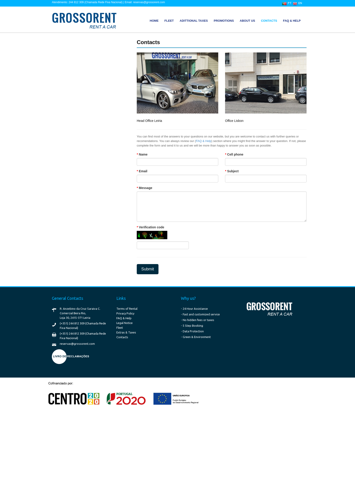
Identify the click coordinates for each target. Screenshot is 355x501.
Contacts (269, 20)
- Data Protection (192, 331)
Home (154, 20)
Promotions (224, 20)
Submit (147, 269)
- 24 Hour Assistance (194, 308)
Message (145, 188)
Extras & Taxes (126, 332)
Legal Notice (124, 322)
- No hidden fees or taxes (197, 319)
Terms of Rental (126, 308)
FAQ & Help (292, 20)
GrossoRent (82, 20)
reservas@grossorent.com (77, 343)
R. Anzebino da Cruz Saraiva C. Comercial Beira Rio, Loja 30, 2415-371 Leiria (80, 313)
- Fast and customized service (200, 314)
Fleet (169, 20)
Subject (233, 171)
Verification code (151, 227)
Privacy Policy (125, 313)
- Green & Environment (196, 336)
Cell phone (235, 154)
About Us (247, 20)
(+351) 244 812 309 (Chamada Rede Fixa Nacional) (83, 325)
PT (290, 3)
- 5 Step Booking (192, 325)
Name (143, 154)
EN (300, 3)
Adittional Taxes (194, 20)
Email (143, 171)
